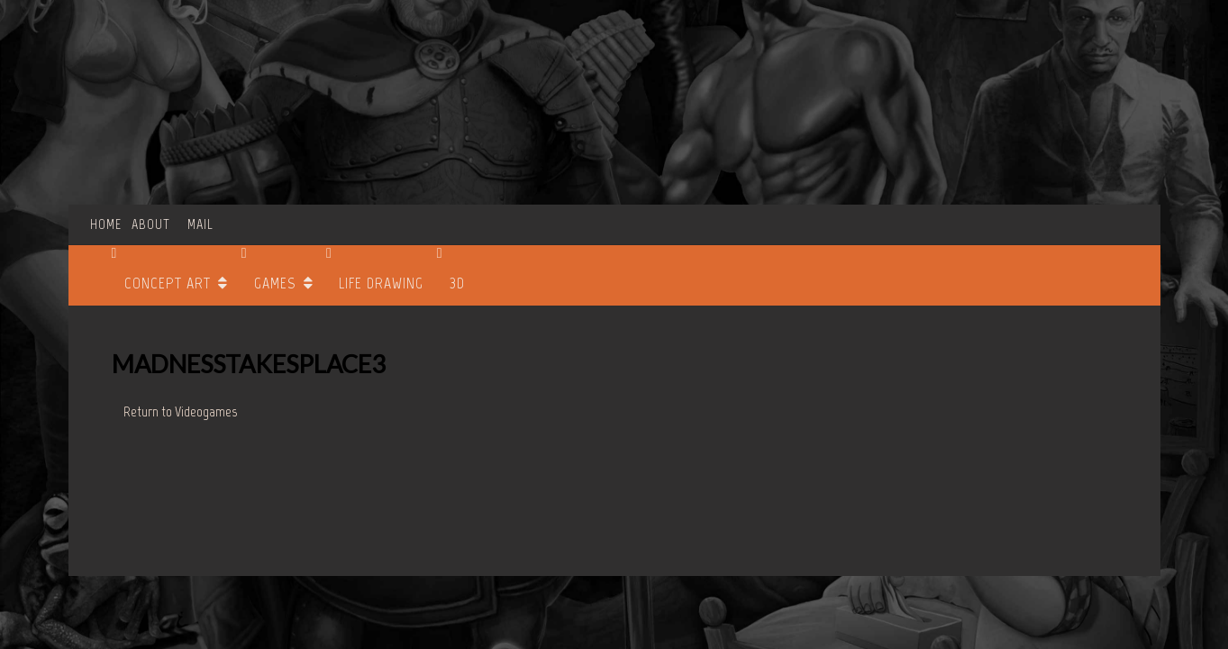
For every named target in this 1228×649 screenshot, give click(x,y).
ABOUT (151, 224)
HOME (106, 224)
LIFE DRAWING (381, 283)
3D (457, 283)
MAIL (200, 224)
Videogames (206, 411)
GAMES (275, 283)
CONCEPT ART (167, 283)
